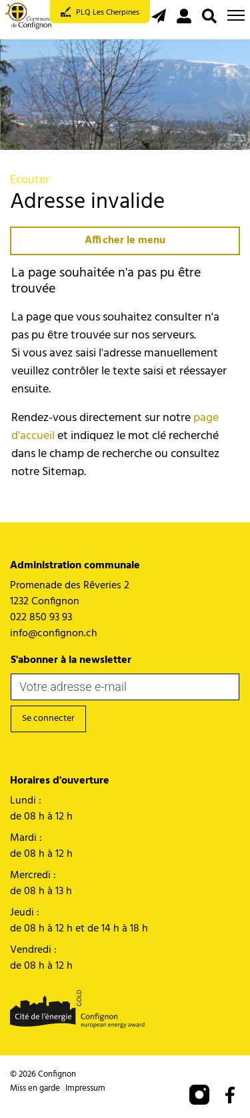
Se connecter (48, 718)
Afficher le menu (125, 240)
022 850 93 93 (41, 617)
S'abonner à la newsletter (71, 660)
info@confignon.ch (53, 633)
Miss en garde (35, 1088)
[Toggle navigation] (236, 15)
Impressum (85, 1088)
